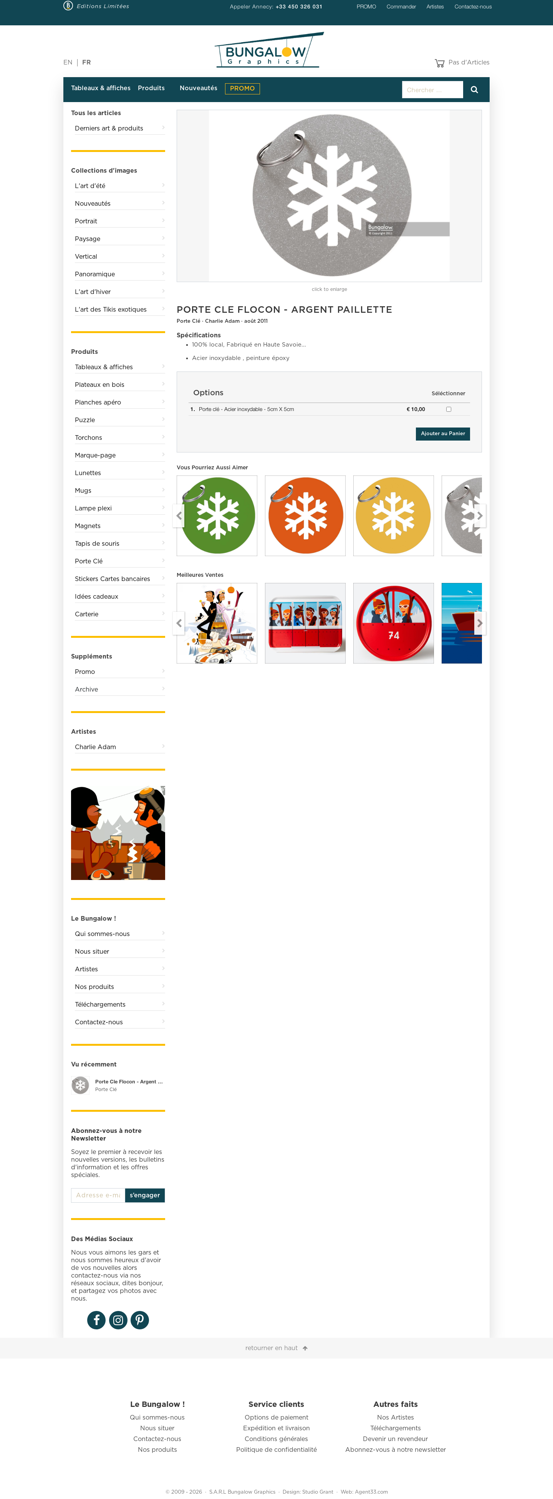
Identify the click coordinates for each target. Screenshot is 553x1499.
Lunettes (88, 473)
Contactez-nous (473, 6)
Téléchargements (100, 1005)
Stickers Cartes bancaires (112, 579)
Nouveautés (198, 88)
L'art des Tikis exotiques (111, 310)
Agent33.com (371, 1492)
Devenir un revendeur (395, 1439)
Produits (151, 88)
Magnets (88, 526)
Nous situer (92, 952)
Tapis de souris (97, 544)
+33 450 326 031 (299, 6)
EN (68, 62)
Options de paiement (276, 1418)
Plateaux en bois (99, 385)
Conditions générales (276, 1439)
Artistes (435, 6)
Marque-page (95, 455)
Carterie (86, 614)
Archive (86, 690)
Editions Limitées (103, 6)
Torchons (88, 438)
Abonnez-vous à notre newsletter (395, 1450)
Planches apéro (98, 403)
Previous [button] (178, 515)
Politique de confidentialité (276, 1450)
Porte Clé (89, 561)
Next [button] (480, 515)
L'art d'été (90, 186)
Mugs (83, 491)
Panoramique (95, 274)
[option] (329, 196)
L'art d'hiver (93, 292)
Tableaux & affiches (101, 88)
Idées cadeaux (96, 597)
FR (86, 62)
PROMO (366, 6)
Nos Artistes (395, 1418)
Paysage (87, 239)
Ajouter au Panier (443, 433)
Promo (85, 672)
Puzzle (85, 420)
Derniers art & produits (109, 128)
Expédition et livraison (276, 1428)
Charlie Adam (95, 747)
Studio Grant (317, 1492)
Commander (401, 6)
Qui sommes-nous (102, 934)
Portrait (86, 221)
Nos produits (94, 987)
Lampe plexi (93, 508)
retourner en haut (271, 1348)
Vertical (86, 257)
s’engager (145, 1195)
